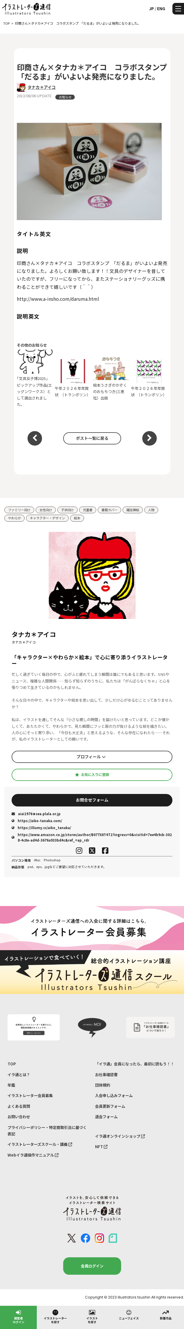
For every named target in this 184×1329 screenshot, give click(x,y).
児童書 (87, 509)
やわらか (14, 518)
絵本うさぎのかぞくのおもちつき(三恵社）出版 (111, 378)
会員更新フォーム (110, 1106)
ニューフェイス (129, 1314)
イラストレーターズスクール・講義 (40, 1144)
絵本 (77, 518)
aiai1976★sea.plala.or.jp (36, 813)
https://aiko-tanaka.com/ (37, 820)
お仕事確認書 (106, 1074)
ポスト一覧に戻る (92, 438)
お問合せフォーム (92, 800)
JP (151, 8)
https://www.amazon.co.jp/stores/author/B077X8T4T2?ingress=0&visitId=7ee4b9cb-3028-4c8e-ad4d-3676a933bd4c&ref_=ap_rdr (92, 837)
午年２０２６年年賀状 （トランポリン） (73, 378)
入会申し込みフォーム (114, 1095)
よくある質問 (19, 1106)
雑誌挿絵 (132, 509)
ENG (161, 8)
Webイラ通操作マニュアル (33, 1155)
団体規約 (102, 1085)
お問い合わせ (19, 1116)
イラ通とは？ (19, 1074)
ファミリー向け (19, 509)
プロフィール (91, 756)
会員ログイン (92, 1266)
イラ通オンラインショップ (120, 1136)
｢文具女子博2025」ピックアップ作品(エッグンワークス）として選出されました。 (35, 378)
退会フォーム (106, 1116)
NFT (101, 1146)
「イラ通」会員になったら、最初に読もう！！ (134, 1064)
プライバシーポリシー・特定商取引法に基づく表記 (47, 1131)
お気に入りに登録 (92, 774)
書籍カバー (109, 509)
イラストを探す (92, 1316)
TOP (12, 1064)
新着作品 (166, 1314)
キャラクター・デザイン (47, 518)
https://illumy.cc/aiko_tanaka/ (41, 827)
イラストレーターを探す (55, 1316)
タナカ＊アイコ (42, 87)
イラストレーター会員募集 (30, 1095)
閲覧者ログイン (18, 1316)
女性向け (45, 509)
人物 (151, 509)
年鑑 (11, 1085)
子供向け (67, 509)
